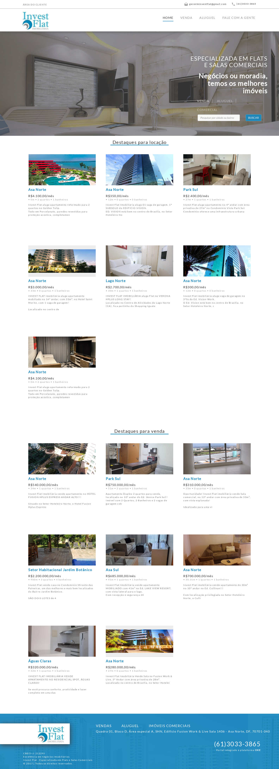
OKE (258, 750)
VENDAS (104, 726)
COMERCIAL (207, 110)
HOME (168, 17)
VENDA (186, 17)
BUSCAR (253, 117)
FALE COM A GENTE (238, 17)
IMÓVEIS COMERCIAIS (170, 726)
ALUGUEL (207, 17)
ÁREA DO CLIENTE (35, 4)
